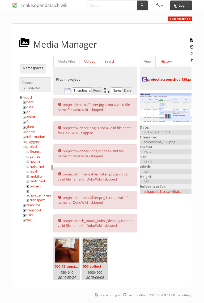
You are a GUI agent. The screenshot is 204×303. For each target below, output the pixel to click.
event (30, 116)
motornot (37, 181)
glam (30, 126)
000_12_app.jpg (67, 266)
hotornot (37, 166)
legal (33, 171)
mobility (36, 176)
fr (27, 121)
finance (35, 151)
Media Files (66, 61)
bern (30, 102)
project (31, 146)
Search (110, 61)
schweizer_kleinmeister (45, 195)
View (147, 61)
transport (37, 200)
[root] (27, 97)
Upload (90, 61)
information (35, 136)
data (29, 107)
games (35, 156)
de (28, 111)
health (35, 161)
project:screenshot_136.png (170, 79)
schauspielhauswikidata (162, 191)
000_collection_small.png (104, 266)
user (29, 214)
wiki (29, 220)
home (31, 131)
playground (35, 141)
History (166, 61)
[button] (160, 5)
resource (33, 205)
